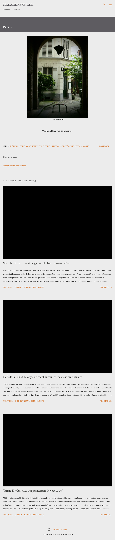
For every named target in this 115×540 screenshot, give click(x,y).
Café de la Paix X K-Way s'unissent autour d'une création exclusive (42, 377)
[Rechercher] (104, 4)
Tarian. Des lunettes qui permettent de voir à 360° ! (33, 490)
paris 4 (48, 146)
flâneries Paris (17, 146)
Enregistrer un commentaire (15, 165)
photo (55, 146)
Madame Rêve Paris (18, 5)
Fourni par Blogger (57, 529)
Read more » (106, 287)
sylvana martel (82, 146)
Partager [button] (104, 146)
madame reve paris (35, 146)
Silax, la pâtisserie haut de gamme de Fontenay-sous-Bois (36, 263)
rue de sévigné (66, 146)
